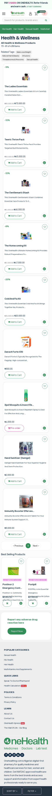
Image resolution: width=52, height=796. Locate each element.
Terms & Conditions (13, 697)
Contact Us (9, 718)
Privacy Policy (10, 702)
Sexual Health (32, 28)
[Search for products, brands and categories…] (21, 20)
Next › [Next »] (36, 545)
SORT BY (11, 791)
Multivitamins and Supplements (18, 669)
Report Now (17, 631)
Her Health (19, 28)
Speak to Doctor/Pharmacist (17, 681)
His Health (7, 28)
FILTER (31, 791)
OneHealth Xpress (14, 723)
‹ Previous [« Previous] (18, 545)
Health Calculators (15, 685)
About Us (8, 713)
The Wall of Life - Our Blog (15, 728)
